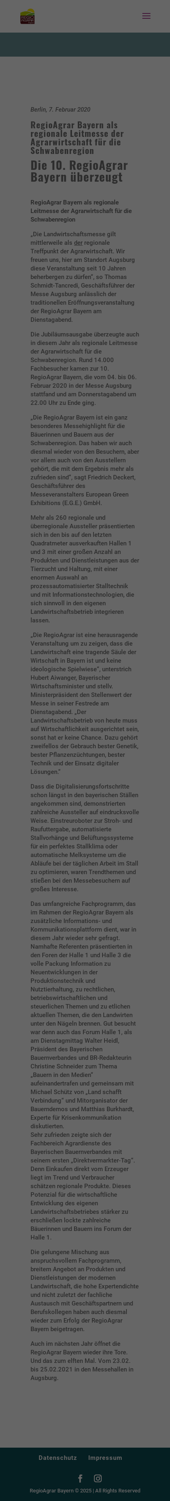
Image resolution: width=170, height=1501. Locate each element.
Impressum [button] (124, 871)
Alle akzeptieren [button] (85, 805)
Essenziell (39, 777)
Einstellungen (23, 759)
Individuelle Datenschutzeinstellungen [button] (84, 853)
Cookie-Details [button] (49, 871)
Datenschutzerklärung (33, 751)
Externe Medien (118, 777)
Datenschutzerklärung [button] (88, 871)
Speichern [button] (84, 829)
